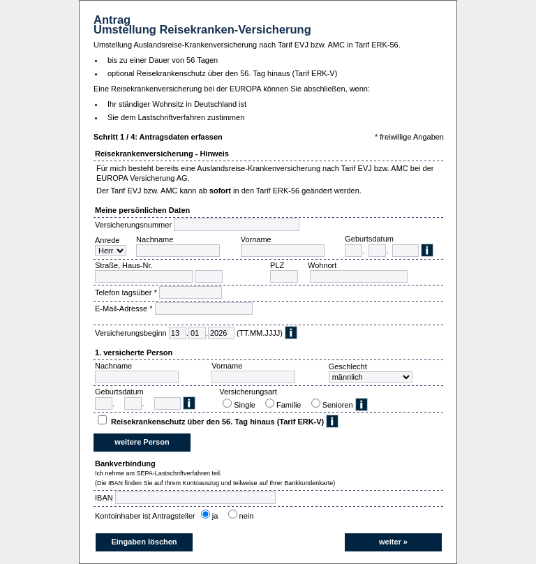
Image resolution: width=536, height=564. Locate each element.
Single (247, 405)
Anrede (107, 240)
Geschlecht (348, 366)
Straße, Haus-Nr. (124, 265)
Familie (291, 405)
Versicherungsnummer (133, 225)
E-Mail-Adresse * (124, 308)
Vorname (256, 239)
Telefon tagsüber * (126, 292)
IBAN (104, 497)
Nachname (154, 239)
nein (248, 516)
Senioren (337, 405)
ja (217, 516)
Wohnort (322, 265)
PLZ (277, 265)
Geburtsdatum (369, 239)
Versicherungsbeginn (131, 333)
